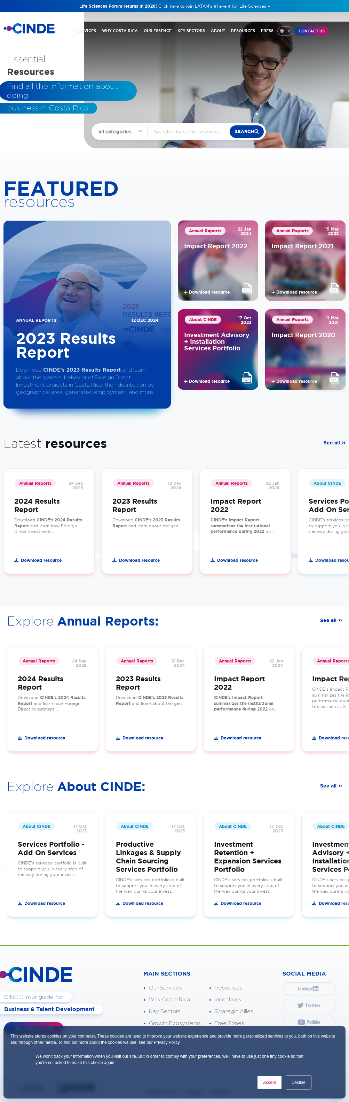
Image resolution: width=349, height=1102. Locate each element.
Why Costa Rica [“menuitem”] (169, 999)
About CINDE (203, 319)
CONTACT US (312, 31)
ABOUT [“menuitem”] (218, 31)
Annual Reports (205, 230)
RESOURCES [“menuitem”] (243, 31)
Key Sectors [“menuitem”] (165, 1011)
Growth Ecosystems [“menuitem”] (175, 1023)
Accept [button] (269, 1082)
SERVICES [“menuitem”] (86, 31)
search (244, 131)
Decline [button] (299, 1082)
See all (332, 442)
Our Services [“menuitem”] (165, 988)
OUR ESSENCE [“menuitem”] (158, 31)
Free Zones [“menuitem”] (229, 1023)
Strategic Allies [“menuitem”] (234, 1011)
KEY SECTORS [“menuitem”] (191, 31)
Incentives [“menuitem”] (228, 999)
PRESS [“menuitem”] (267, 31)
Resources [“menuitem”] (229, 988)
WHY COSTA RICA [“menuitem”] (120, 31)
